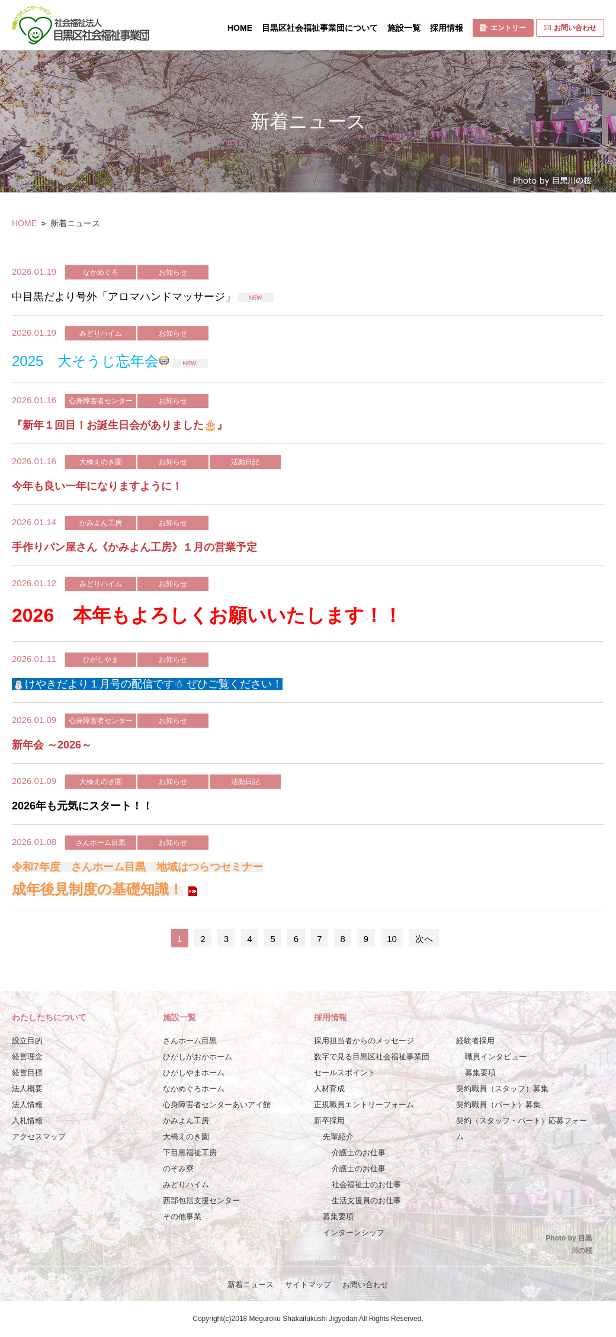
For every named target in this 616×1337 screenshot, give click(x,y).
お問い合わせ (570, 28)
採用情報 (446, 28)
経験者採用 (475, 1040)
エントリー (503, 28)
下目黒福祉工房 (190, 1152)
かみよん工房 (186, 1120)
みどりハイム (186, 1184)
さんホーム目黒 (190, 1040)
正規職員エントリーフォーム (364, 1104)
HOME (239, 28)
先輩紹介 (338, 1136)
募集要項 (338, 1216)
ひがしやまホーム (193, 1072)
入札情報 (27, 1120)
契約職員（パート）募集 (498, 1104)
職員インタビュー (496, 1056)
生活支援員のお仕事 (366, 1200)
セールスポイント (345, 1072)
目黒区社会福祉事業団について (320, 28)
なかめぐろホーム (193, 1088)
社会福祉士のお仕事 (366, 1184)
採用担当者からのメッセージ (364, 1040)
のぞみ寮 (178, 1168)
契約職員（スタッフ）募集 (502, 1088)
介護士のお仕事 (359, 1152)
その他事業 (182, 1216)
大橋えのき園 (186, 1136)
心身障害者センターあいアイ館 (217, 1104)
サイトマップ (308, 1284)
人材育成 (329, 1088)
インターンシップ (353, 1232)
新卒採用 (329, 1120)
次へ (424, 939)
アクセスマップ (39, 1136)
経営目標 (27, 1072)
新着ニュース (250, 1284)
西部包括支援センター (201, 1200)
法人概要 (27, 1088)
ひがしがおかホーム (197, 1056)
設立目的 (27, 1040)
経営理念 (27, 1056)
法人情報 (27, 1104)
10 (392, 939)
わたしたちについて (49, 1017)
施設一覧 (404, 28)
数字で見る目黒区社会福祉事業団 (371, 1056)
